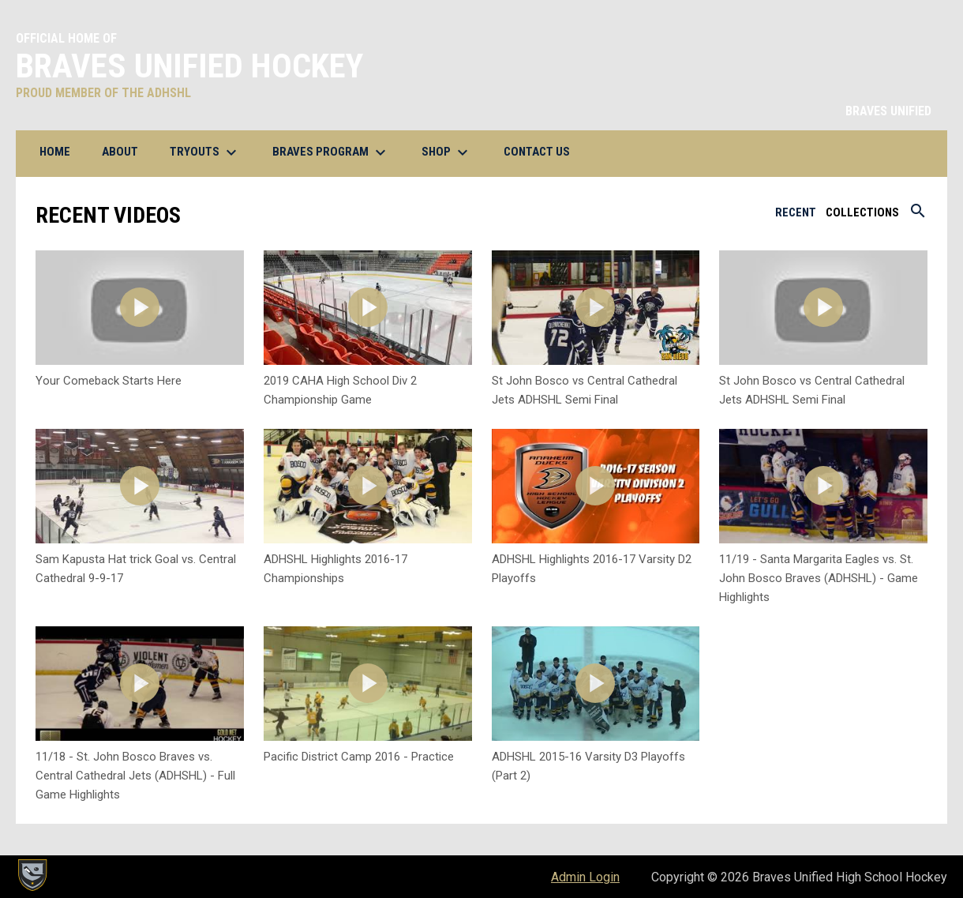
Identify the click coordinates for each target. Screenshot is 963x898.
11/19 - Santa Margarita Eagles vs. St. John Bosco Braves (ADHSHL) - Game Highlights (818, 578)
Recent (795, 212)
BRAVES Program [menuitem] (331, 152)
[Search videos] (918, 216)
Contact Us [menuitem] (543, 151)
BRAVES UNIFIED (888, 110)
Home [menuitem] (54, 152)
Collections (862, 212)
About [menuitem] (120, 152)
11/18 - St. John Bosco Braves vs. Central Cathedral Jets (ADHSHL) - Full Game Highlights (135, 776)
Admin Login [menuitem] (585, 877)
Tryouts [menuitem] (205, 152)
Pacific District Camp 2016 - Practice (359, 757)
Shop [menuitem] (447, 152)
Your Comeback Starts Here (109, 381)
